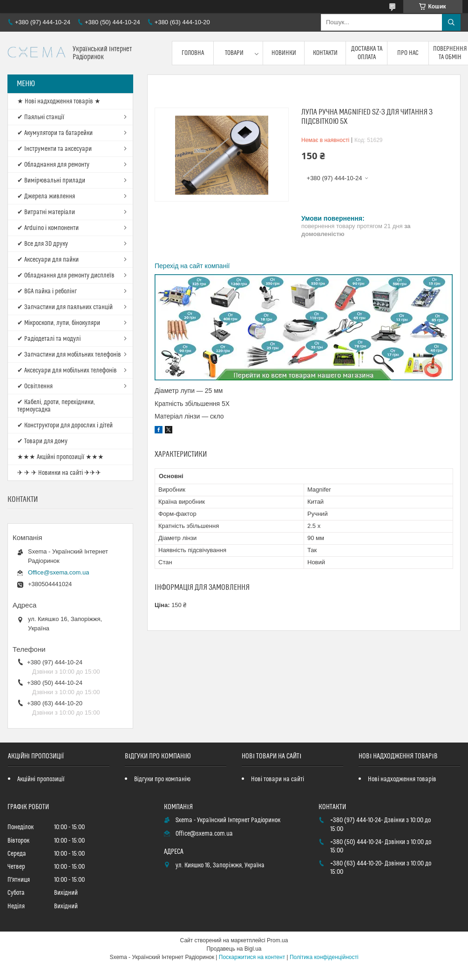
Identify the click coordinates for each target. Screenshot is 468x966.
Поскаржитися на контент (252, 957)
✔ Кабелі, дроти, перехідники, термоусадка (56, 406)
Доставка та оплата (366, 53)
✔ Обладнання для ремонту (53, 165)
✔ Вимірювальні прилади (51, 180)
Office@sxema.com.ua (58, 572)
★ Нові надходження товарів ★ (59, 101)
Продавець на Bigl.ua (233, 949)
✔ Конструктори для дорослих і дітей (65, 425)
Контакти (325, 53)
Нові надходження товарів (402, 779)
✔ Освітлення (35, 386)
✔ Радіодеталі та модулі (49, 339)
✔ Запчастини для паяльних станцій (65, 307)
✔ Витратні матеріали (46, 212)
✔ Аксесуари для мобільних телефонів (67, 370)
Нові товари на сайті (277, 779)
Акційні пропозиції (41, 779)
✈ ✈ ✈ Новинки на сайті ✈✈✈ (59, 473)
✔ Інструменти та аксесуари (54, 149)
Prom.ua (277, 940)
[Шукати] (451, 22)
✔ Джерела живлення (46, 196)
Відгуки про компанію (162, 779)
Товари (234, 53)
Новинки (283, 53)
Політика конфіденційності (324, 957)
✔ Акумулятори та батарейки (55, 133)
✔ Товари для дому (42, 441)
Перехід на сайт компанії (192, 266)
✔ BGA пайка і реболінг (47, 291)
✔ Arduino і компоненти (48, 228)
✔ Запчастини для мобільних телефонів (69, 354)
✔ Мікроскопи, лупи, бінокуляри (58, 323)
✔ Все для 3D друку (42, 244)
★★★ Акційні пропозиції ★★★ (60, 457)
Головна (193, 53)
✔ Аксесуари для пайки (48, 259)
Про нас (408, 53)
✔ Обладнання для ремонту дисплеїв (66, 275)
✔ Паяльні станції (40, 117)
